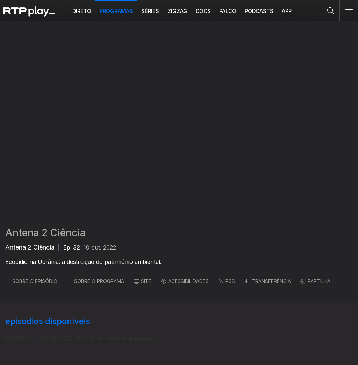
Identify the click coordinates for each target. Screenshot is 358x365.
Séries (150, 11)
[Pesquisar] (331, 10)
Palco (227, 11)
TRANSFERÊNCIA (268, 281)
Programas (116, 11)
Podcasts (259, 11)
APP (287, 11)
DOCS (203, 11)
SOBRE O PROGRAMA (95, 281)
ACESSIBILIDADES (185, 281)
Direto (81, 11)
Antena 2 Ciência (45, 233)
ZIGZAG (177, 11)
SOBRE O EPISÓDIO (31, 281)
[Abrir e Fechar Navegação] (349, 11)
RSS (227, 281)
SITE (142, 281)
